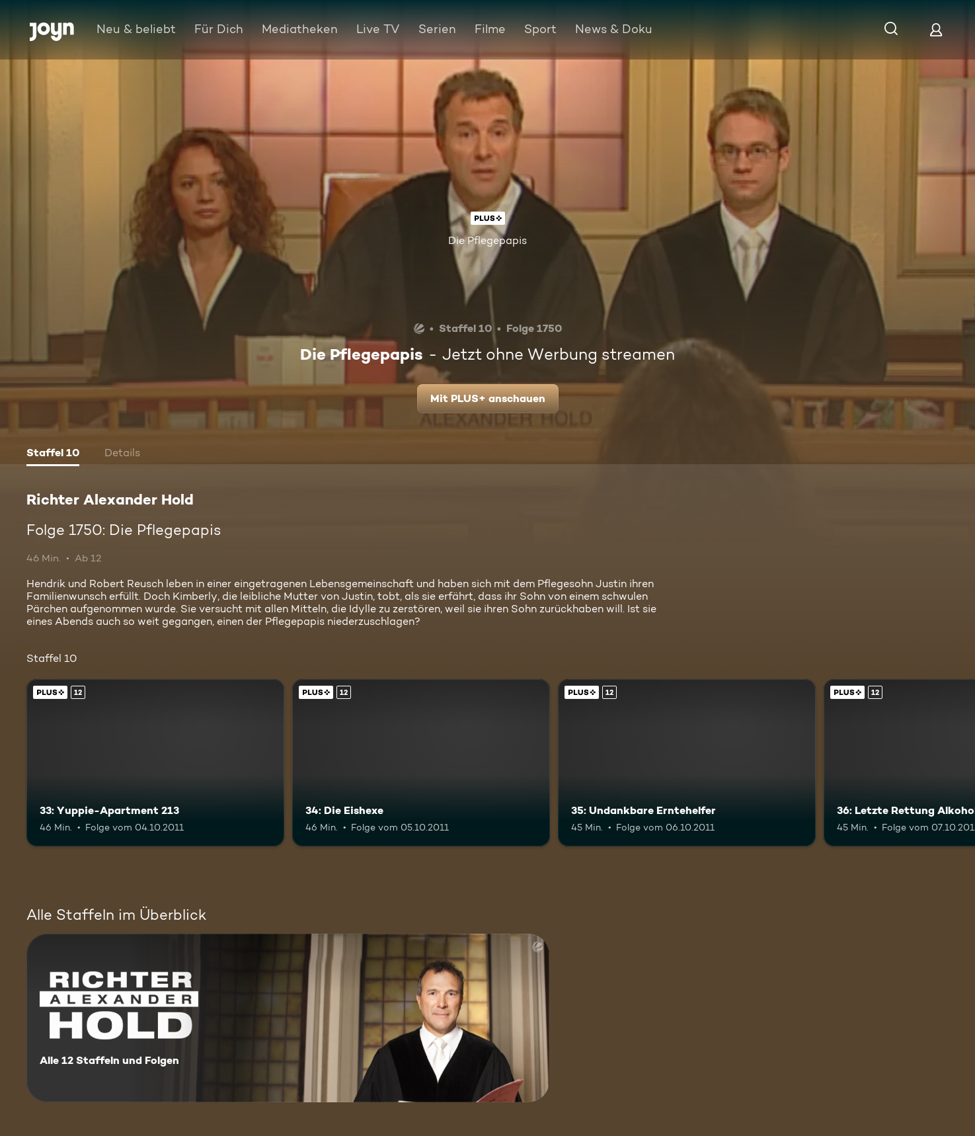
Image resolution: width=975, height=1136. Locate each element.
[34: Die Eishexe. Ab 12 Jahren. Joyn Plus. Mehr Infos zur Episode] (421, 763)
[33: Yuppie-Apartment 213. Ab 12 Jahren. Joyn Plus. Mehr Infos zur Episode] (155, 763)
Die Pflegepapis (487, 240)
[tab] (53, 454)
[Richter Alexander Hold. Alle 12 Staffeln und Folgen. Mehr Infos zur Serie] (287, 1018)
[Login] (936, 29)
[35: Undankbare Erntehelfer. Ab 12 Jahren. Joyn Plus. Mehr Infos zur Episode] (687, 763)
